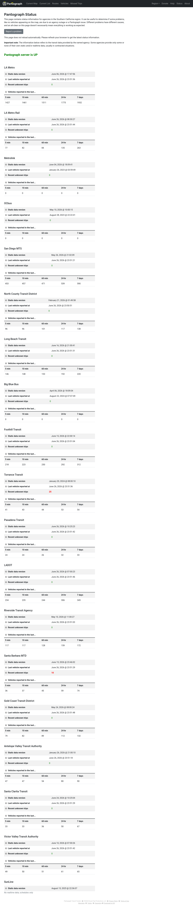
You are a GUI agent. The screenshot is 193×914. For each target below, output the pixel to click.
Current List (45, 3)
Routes (55, 3)
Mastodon (81, 903)
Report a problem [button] (14, 31)
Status (179, 3)
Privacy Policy (113, 901)
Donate (165, 3)
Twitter (90, 903)
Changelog (98, 903)
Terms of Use (125, 901)
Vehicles (64, 3)
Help (172, 3)
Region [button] (155, 3)
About (187, 3)
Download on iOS (109, 903)
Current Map (32, 3)
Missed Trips (76, 3)
